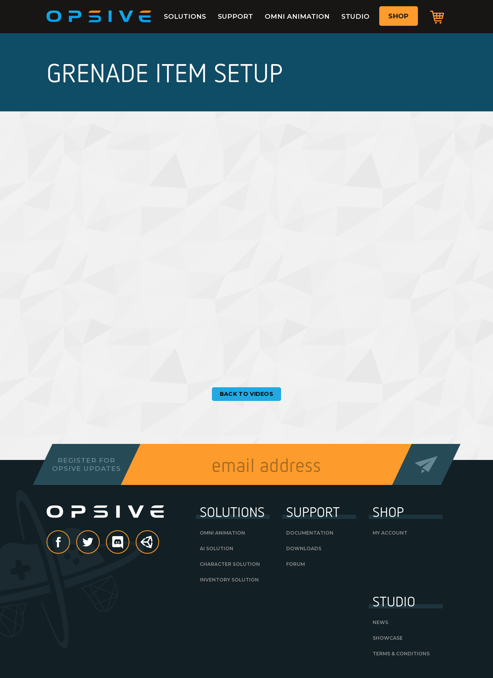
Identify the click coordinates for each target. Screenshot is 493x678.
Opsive (99, 16)
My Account (390, 533)
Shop (398, 16)
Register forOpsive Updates (86, 464)
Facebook (69, 542)
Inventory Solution (229, 580)
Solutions (185, 16)
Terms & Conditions (401, 654)
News (380, 622)
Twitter (99, 542)
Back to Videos (246, 393)
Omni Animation (297, 16)
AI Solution (216, 548)
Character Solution (230, 564)
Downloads (303, 548)
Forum (295, 564)
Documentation (309, 533)
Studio (355, 16)
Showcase (388, 638)
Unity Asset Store (147, 546)
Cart (437, 17)
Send (426, 464)
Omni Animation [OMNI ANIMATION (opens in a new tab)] (222, 533)
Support (235, 16)
